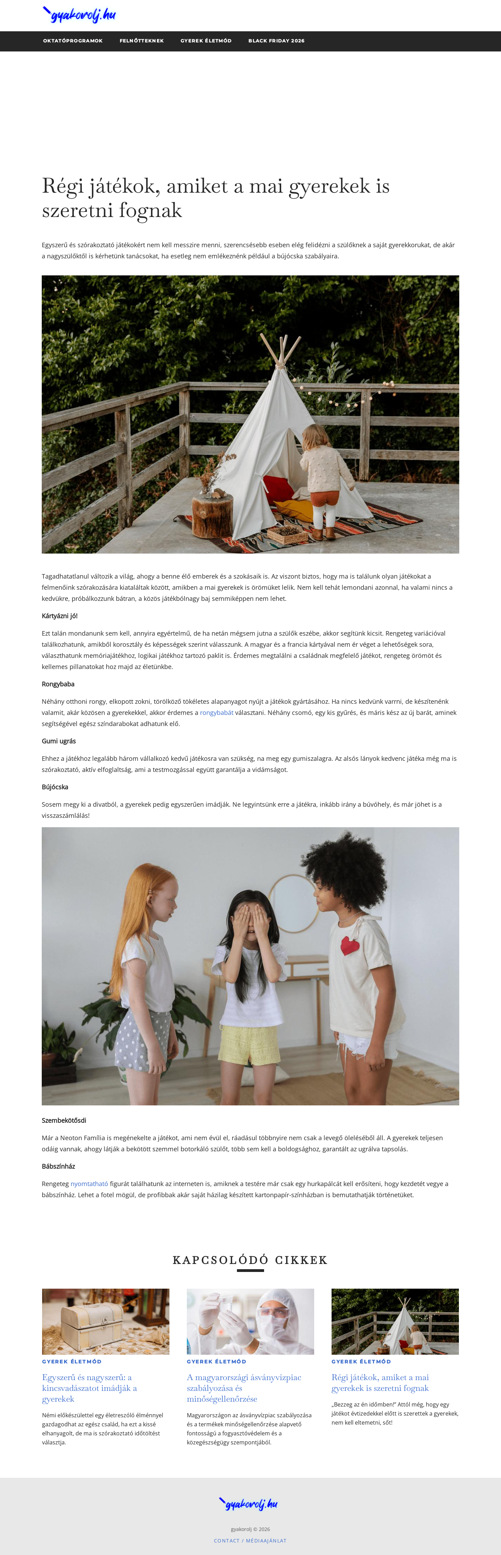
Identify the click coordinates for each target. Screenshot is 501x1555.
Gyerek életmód (72, 1362)
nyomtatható (89, 1183)
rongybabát (216, 712)
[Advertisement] (250, 103)
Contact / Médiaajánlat (250, 1540)
